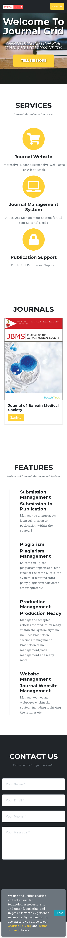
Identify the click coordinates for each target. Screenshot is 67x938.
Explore (15, 417)
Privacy (26, 926)
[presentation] (31, 871)
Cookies (13, 926)
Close (59, 913)
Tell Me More (33, 61)
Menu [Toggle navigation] (57, 6)
